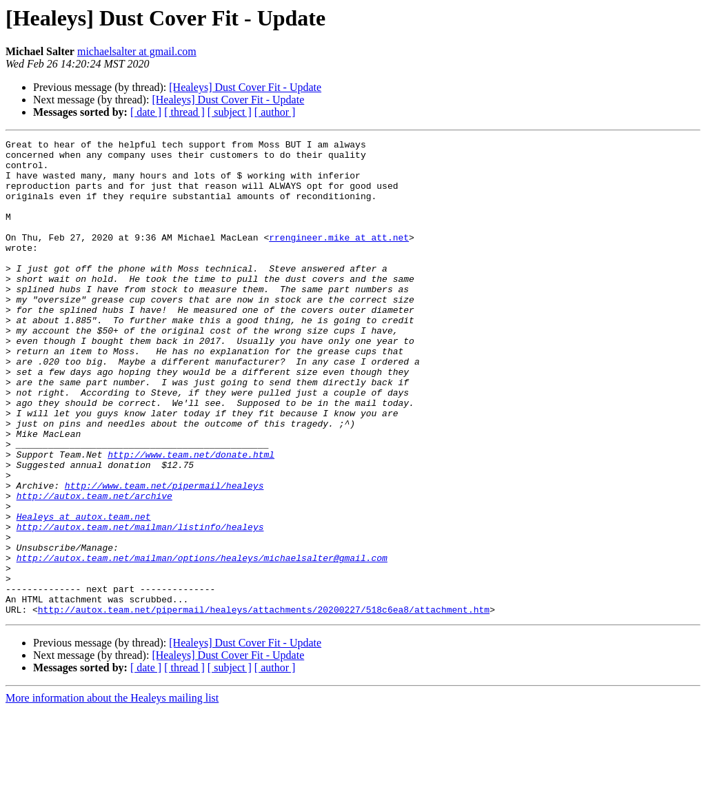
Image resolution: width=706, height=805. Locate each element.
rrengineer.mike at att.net (339, 258)
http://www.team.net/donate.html (191, 518)
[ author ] (275, 112)
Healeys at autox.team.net (84, 593)
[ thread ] (184, 112)
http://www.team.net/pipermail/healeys (164, 555)
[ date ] (145, 112)
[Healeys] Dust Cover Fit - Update (245, 87)
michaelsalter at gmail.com (136, 51)
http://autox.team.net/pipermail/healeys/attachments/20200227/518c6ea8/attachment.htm (264, 704)
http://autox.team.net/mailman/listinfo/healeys (140, 605)
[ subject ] (230, 112)
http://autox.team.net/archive (94, 568)
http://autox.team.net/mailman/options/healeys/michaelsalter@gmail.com (202, 642)
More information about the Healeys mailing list (112, 793)
